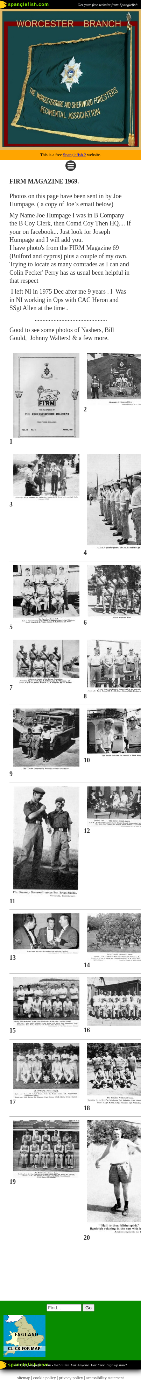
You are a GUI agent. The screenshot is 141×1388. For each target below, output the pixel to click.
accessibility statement (105, 1377)
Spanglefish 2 (74, 154)
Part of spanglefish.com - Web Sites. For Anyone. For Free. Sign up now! (70, 1365)
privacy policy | (72, 1377)
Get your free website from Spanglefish (108, 4)
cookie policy (44, 1377)
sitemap (23, 1377)
